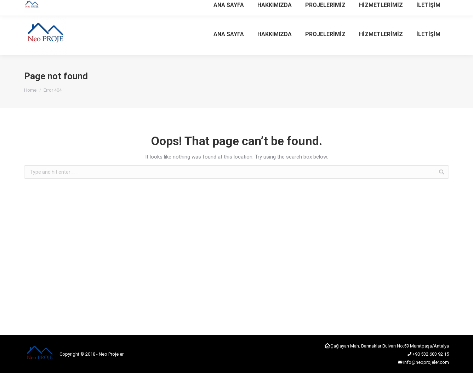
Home (30, 90)
